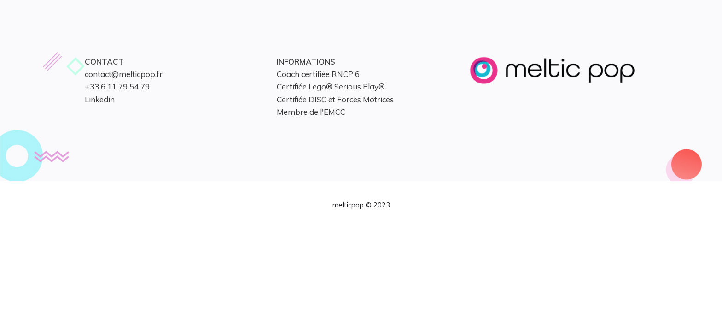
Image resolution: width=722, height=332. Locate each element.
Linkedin (100, 99)
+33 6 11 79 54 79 (117, 86)
